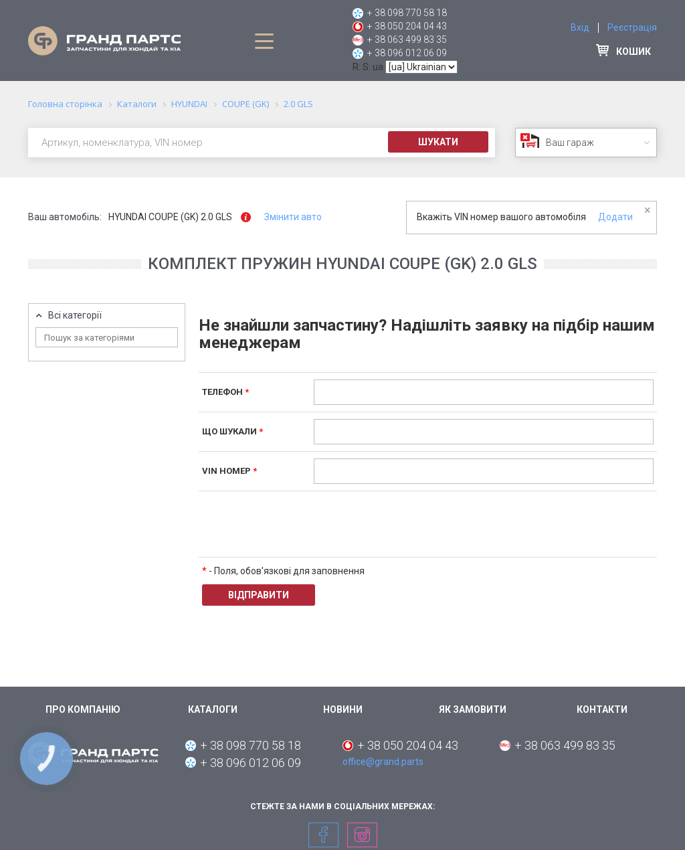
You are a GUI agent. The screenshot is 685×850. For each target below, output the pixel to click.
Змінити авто (293, 216)
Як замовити (472, 709)
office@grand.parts (382, 761)
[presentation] (415, 524)
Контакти (602, 709)
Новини (343, 709)
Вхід (580, 27)
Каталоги (212, 709)
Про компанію (82, 709)
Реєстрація (632, 27)
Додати (615, 216)
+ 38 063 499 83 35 (407, 39)
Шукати (438, 142)
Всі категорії (75, 316)
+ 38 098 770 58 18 (407, 12)
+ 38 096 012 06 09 (407, 53)
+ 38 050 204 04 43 (407, 26)
